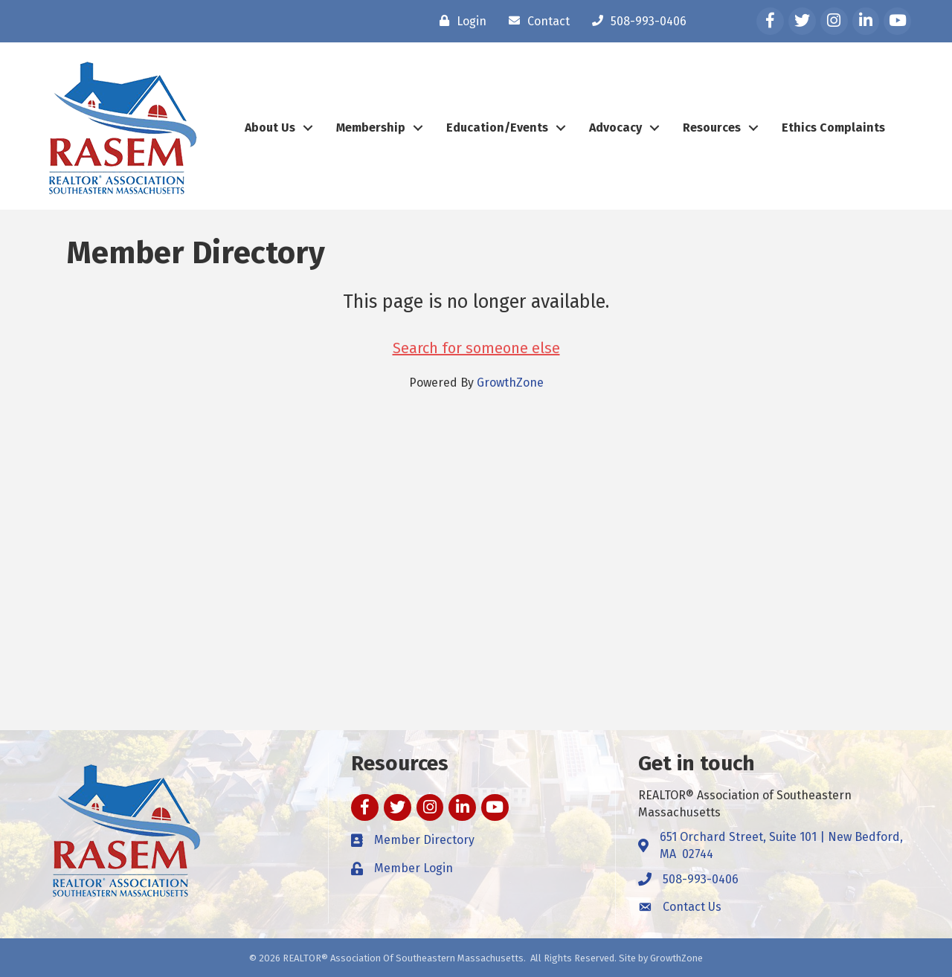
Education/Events (497, 127)
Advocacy (615, 127)
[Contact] (535, 20)
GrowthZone (510, 382)
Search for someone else (476, 348)
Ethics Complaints (833, 127)
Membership (370, 127)
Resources (712, 127)
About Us (270, 127)
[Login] (459, 20)
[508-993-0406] (635, 20)
